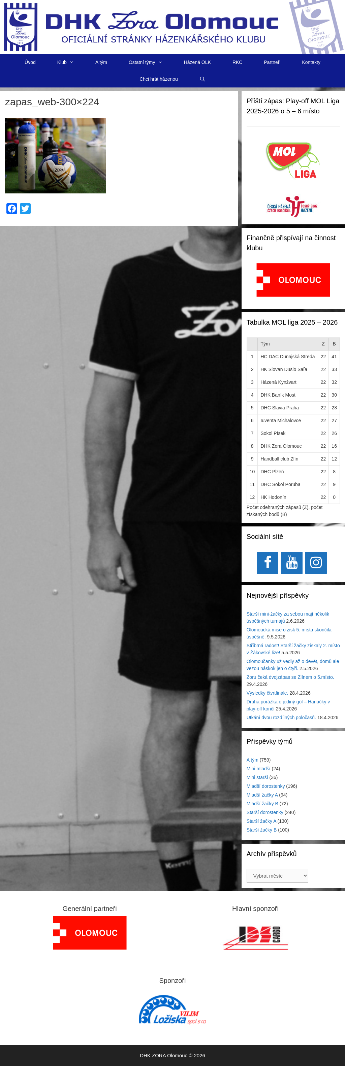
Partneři (272, 62)
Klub (71, 62)
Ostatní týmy (151, 62)
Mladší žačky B (262, 803)
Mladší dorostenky (266, 786)
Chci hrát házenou (158, 79)
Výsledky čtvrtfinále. (267, 693)
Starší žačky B (262, 830)
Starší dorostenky (265, 812)
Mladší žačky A (262, 795)
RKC (237, 62)
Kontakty (311, 62)
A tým (101, 62)
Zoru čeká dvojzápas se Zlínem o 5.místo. (290, 677)
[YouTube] (292, 563)
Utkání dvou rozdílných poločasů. (281, 717)
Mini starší (257, 777)
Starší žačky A (261, 821)
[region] (293, 283)
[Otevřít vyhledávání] (202, 79)
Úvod (30, 62)
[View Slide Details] (293, 280)
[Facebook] (267, 563)
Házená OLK (197, 62)
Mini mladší (259, 768)
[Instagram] (316, 563)
